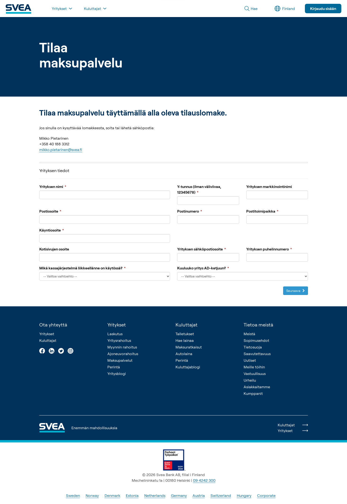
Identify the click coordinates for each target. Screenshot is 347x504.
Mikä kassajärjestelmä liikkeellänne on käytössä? (82, 268)
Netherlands (154, 495)
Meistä (249, 333)
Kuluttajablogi (188, 367)
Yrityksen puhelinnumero (269, 249)
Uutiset (250, 360)
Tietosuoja (253, 347)
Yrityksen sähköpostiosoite (201, 249)
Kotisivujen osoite (54, 249)
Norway (92, 495)
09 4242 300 (204, 480)
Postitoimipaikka (262, 211)
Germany (179, 495)
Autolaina (184, 353)
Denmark (112, 495)
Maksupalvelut (119, 360)
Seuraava (295, 291)
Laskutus (115, 333)
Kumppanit (253, 393)
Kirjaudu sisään (323, 8)
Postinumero (189, 211)
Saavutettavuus (257, 353)
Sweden (73, 495)
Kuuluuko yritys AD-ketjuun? (203, 268)
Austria (199, 495)
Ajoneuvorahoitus (122, 353)
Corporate (266, 495)
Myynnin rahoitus (122, 347)
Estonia (132, 495)
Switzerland (221, 495)
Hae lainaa (185, 340)
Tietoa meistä (258, 325)
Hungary (244, 495)
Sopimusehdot (256, 340)
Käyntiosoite (51, 230)
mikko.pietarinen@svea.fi (60, 149)
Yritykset (46, 333)
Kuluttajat (47, 340)
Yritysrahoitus (119, 340)
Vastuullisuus (255, 373)
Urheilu (250, 380)
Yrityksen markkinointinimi (269, 186)
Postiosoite (50, 211)
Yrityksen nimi (52, 186)
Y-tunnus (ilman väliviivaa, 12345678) (199, 189)
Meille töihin (254, 367)
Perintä (113, 367)
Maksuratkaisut (189, 347)
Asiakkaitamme (257, 386)
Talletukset (185, 333)
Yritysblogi (116, 373)
